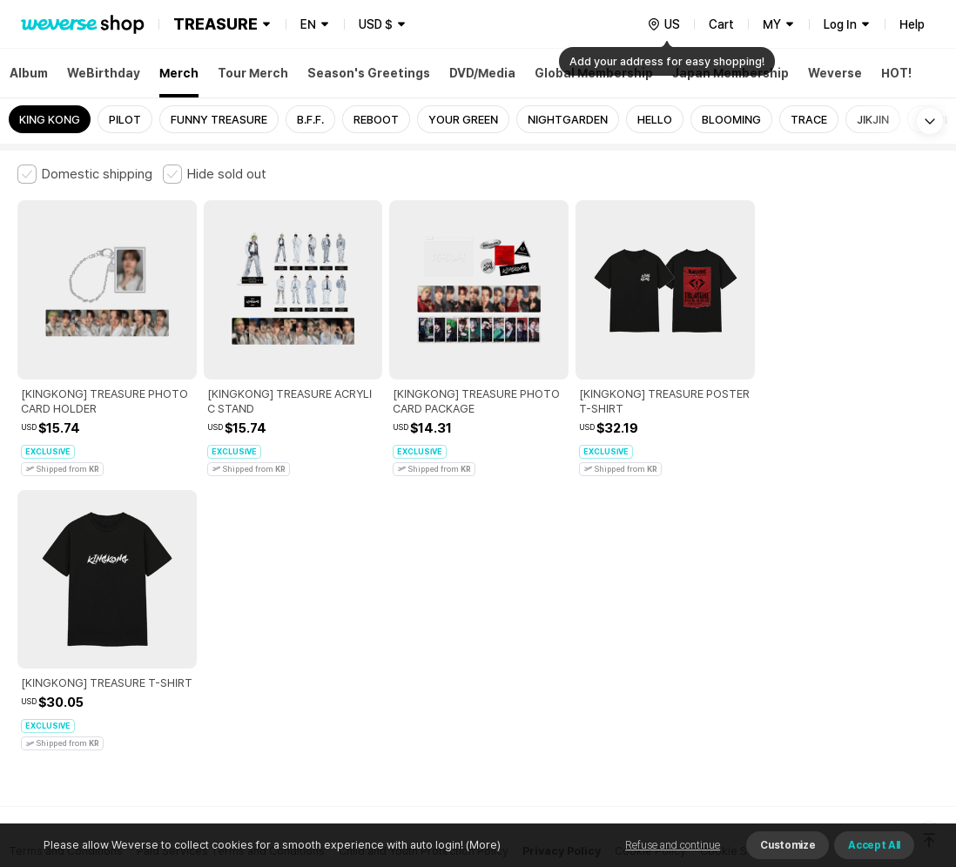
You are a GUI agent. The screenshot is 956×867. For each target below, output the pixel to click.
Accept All (874, 845)
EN (308, 24)
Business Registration (281, 652)
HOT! (896, 73)
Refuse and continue (672, 845)
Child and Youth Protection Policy (423, 575)
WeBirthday (103, 73)
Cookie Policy (650, 575)
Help (912, 24)
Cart (721, 24)
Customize (787, 845)
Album (29, 73)
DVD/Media (482, 73)
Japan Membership (730, 73)
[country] (663, 24)
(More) (482, 844)
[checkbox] (84, 174)
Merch (179, 73)
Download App (894, 755)
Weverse (835, 73)
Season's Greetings (368, 73)
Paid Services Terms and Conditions (231, 575)
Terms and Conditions (66, 575)
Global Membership (594, 73)
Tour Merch (253, 73)
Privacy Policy (561, 575)
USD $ (376, 24)
